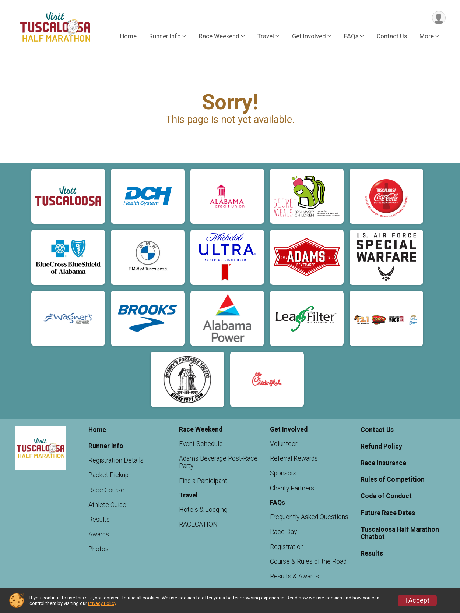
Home (128, 36)
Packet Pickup (108, 475)
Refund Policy (381, 446)
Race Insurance (383, 463)
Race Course (106, 490)
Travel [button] (265, 36)
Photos (98, 549)
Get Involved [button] (309, 36)
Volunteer (283, 443)
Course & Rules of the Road (308, 561)
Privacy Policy (102, 603)
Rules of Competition (393, 479)
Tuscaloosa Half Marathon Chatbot (400, 533)
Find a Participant (203, 481)
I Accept (417, 600)
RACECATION (198, 524)
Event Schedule (201, 443)
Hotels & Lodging (203, 509)
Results (99, 519)
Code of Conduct (386, 496)
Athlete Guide (107, 505)
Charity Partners (292, 488)
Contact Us (391, 36)
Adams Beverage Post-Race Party (218, 462)
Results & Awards (294, 576)
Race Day (283, 531)
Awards (98, 534)
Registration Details (116, 460)
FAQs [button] (351, 36)
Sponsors (283, 473)
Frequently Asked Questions (309, 517)
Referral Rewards (294, 458)
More (426, 36)
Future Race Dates (388, 513)
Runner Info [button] (165, 36)
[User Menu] (439, 18)
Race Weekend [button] (219, 36)
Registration (287, 546)
